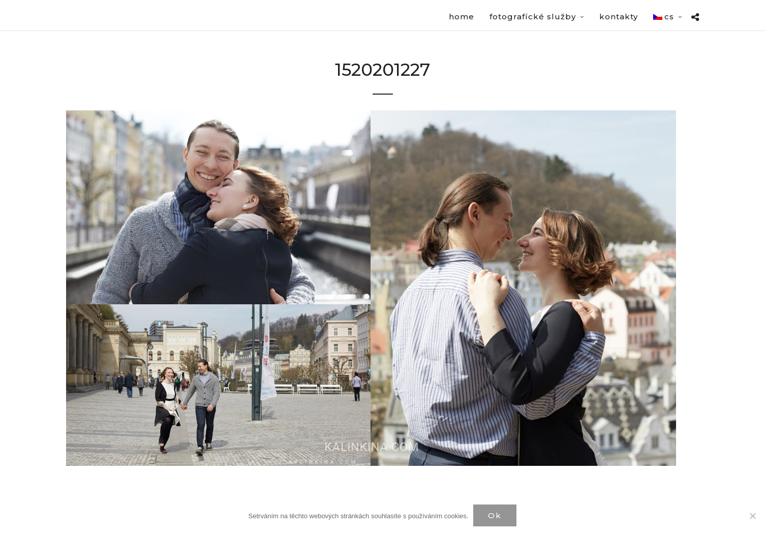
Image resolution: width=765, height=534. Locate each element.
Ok (495, 515)
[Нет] (752, 516)
